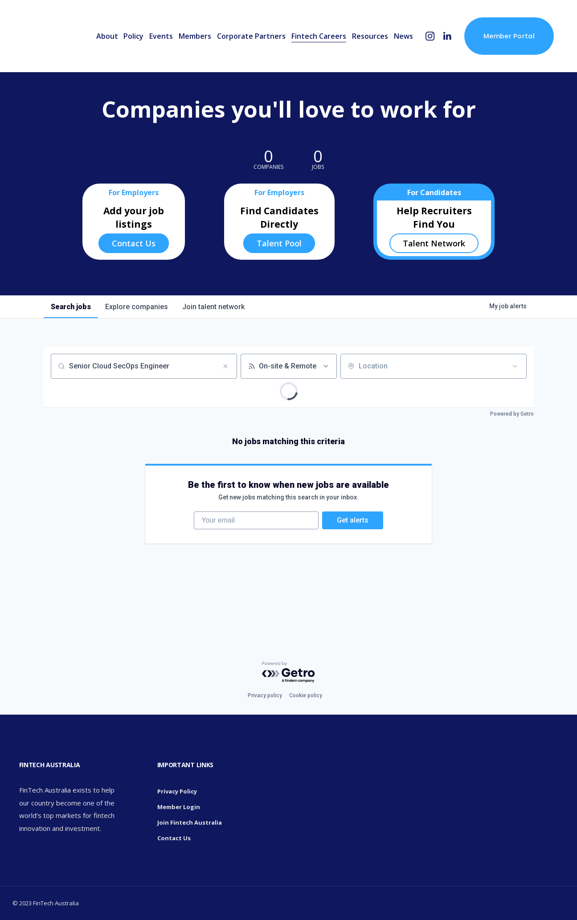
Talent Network (434, 243)
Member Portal (509, 36)
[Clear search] (225, 366)
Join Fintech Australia (189, 822)
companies (136, 307)
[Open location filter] (515, 366)
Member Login (178, 807)
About (107, 36)
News (403, 36)
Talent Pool (279, 243)
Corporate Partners (251, 36)
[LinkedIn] (447, 36)
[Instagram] (430, 36)
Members (195, 36)
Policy (133, 36)
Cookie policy (305, 695)
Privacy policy (265, 695)
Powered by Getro (512, 414)
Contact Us (134, 243)
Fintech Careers (318, 36)
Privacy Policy (177, 791)
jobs (71, 307)
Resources (370, 36)
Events (161, 36)
